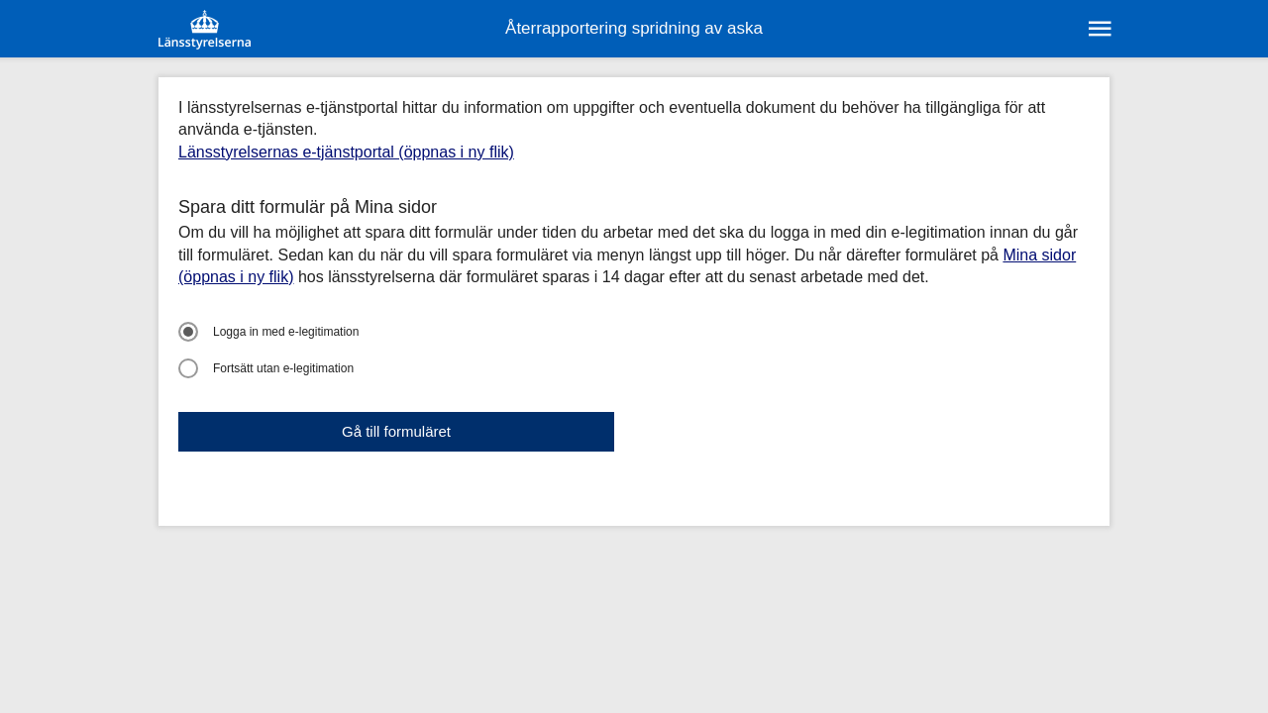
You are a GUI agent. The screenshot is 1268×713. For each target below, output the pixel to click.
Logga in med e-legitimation (268, 332)
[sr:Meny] (1098, 29)
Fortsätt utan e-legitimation (266, 368)
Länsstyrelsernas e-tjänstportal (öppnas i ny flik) (346, 152)
